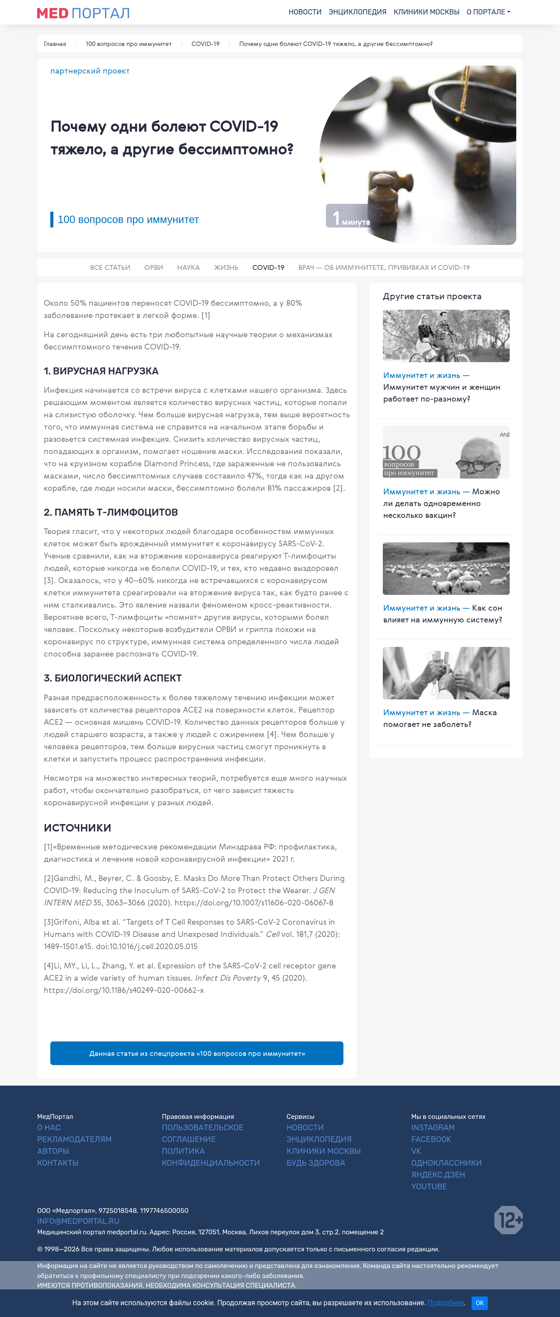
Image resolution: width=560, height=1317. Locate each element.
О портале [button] (486, 12)
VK (416, 1151)
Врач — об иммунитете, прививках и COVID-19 (384, 267)
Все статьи (110, 267)
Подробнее (446, 1303)
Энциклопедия (358, 12)
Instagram (433, 1127)
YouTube (429, 1186)
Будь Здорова (316, 1163)
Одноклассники (446, 1163)
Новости (305, 12)
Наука (188, 267)
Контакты (58, 1163)
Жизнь (226, 267)
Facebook (431, 1139)
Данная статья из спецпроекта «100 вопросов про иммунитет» (197, 1053)
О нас (48, 1127)
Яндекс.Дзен (438, 1175)
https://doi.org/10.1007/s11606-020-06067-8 (252, 902)
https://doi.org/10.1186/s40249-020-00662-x (124, 990)
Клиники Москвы (427, 12)
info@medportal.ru (78, 1221)
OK (479, 1303)
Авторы (53, 1151)
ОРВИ (153, 267)
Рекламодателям (74, 1139)
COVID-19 (268, 267)
